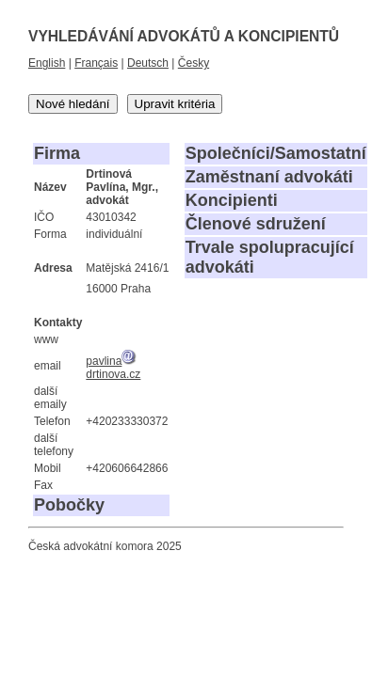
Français (96, 63)
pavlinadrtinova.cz (113, 367)
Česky (193, 63)
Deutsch (148, 63)
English (46, 63)
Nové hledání (73, 104)
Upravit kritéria (175, 104)
